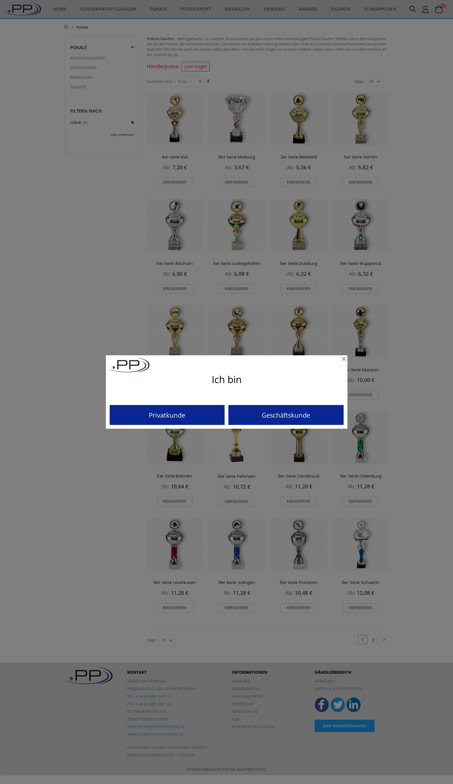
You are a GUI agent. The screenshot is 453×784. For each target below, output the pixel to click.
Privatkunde (167, 415)
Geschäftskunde (286, 415)
